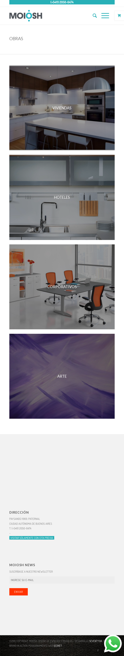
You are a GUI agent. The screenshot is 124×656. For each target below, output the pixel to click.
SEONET (58, 645)
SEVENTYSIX (95, 641)
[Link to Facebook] (98, 650)
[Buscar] (92, 16)
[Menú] (103, 16)
